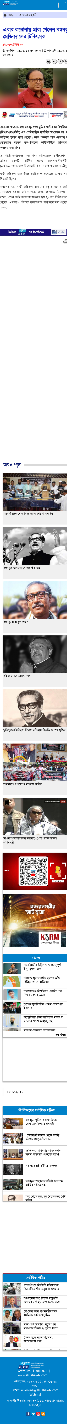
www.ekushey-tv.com (32, 1375)
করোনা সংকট (27, 15)
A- (54, 61)
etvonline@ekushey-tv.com (39, 1390)
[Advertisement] (32, 357)
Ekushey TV (15, 1092)
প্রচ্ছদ (9, 15)
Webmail (36, 1395)
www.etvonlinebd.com (33, 1371)
